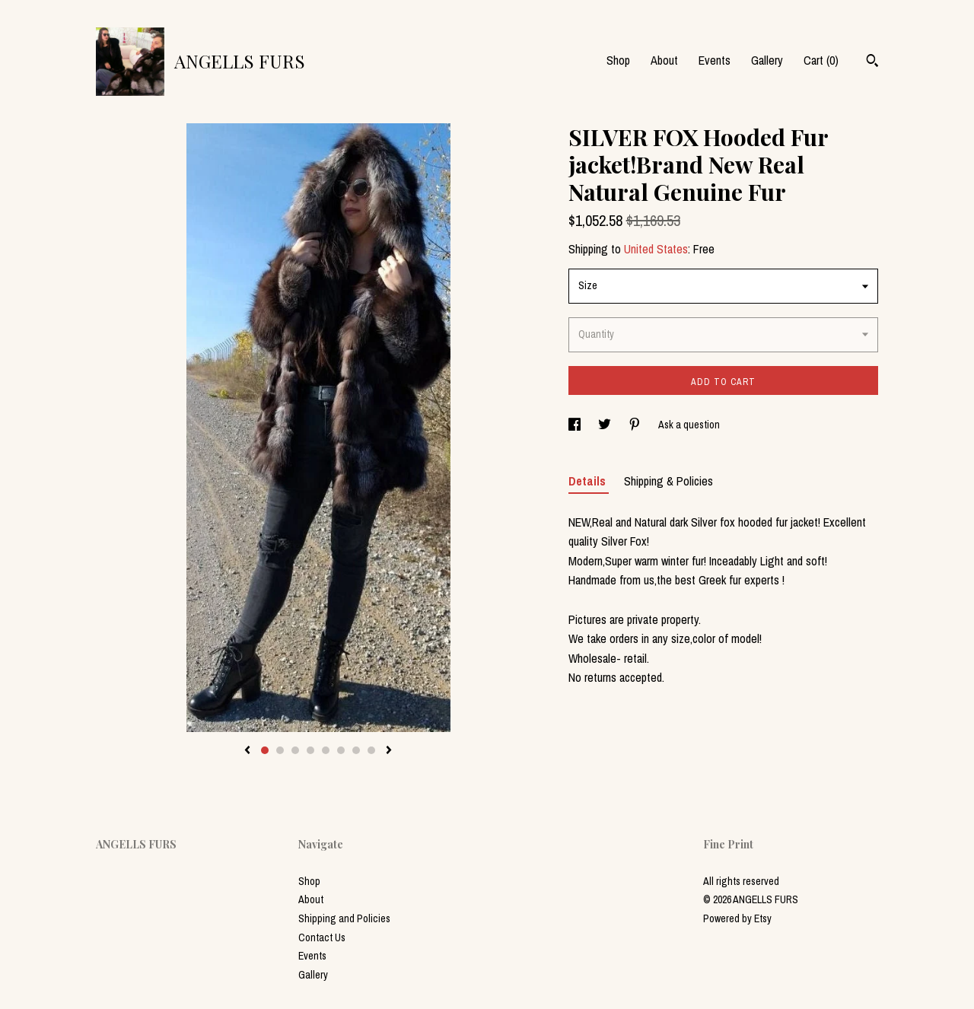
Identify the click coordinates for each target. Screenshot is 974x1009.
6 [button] (341, 750)
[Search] (872, 62)
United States (656, 248)
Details (588, 481)
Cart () (821, 60)
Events (714, 60)
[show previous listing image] (247, 751)
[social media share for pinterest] (636, 424)
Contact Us (321, 937)
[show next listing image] (389, 751)
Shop (618, 60)
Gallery (767, 60)
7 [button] (356, 750)
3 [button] (295, 750)
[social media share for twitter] (605, 424)
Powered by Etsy (737, 918)
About (664, 60)
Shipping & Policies (668, 481)
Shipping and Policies (344, 918)
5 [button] (325, 750)
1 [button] (265, 750)
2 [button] (280, 750)
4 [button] (310, 750)
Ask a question (689, 424)
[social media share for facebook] (575, 424)
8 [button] (371, 750)
